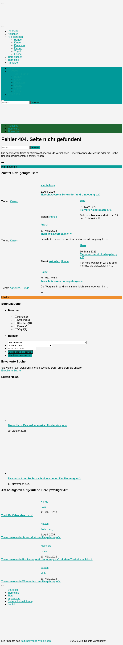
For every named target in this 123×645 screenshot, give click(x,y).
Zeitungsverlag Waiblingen (45, 641)
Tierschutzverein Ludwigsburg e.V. (62, 281)
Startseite (13, 31)
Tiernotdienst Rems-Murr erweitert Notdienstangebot (37, 425)
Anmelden (13, 62)
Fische (18, 54)
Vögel (17, 51)
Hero (83, 245)
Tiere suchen (15, 57)
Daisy (44, 272)
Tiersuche (13, 131)
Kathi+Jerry (48, 185)
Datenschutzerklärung (20, 601)
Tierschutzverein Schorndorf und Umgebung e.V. (70, 194)
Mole (43, 573)
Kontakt (12, 604)
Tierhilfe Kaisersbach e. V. (95, 210)
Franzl (44, 224)
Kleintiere (19, 45)
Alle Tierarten (15, 36)
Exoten (18, 48)
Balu (83, 200)
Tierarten (13, 71)
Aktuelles (13, 34)
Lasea (44, 551)
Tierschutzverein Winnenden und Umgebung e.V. (31, 581)
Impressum (14, 598)
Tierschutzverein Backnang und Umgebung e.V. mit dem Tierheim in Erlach (47, 559)
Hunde (18, 39)
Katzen (18, 42)
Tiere (10, 595)
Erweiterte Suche (11, 370)
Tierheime (13, 59)
